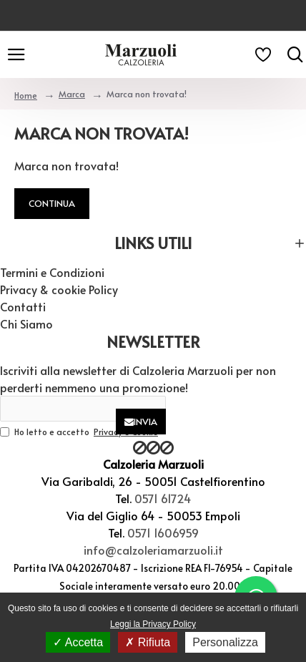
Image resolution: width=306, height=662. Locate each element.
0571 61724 (162, 498)
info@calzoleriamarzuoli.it (153, 550)
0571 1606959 (163, 532)
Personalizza (225, 642)
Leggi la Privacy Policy (153, 624)
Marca (72, 93)
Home (25, 95)
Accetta (78, 642)
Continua (52, 203)
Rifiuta (147, 642)
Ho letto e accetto (80, 431)
